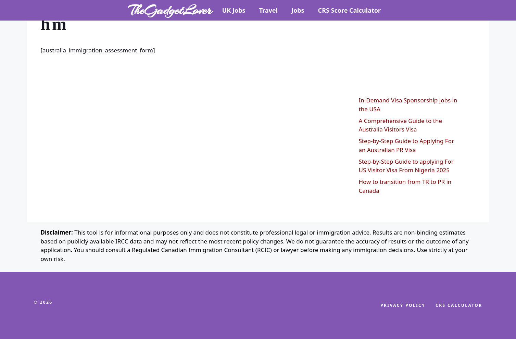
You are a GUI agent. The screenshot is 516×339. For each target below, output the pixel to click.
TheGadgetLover (170, 10)
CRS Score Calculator (349, 10)
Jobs (297, 10)
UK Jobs (234, 10)
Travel (268, 10)
